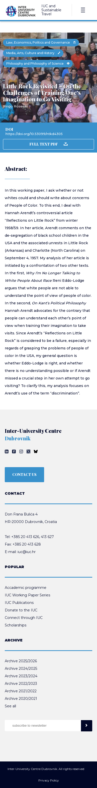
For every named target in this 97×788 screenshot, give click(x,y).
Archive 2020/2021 (21, 698)
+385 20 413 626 (25, 537)
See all (10, 706)
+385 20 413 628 (27, 544)
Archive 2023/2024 (21, 676)
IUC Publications (19, 602)
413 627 (47, 537)
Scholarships (15, 625)
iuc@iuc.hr (27, 552)
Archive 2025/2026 (21, 661)
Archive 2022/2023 (21, 683)
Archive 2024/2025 (21, 668)
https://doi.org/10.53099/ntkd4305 (34, 134)
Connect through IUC (24, 617)
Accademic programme (25, 587)
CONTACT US (24, 474)
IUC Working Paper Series (27, 595)
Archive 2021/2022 (21, 691)
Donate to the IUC (21, 610)
